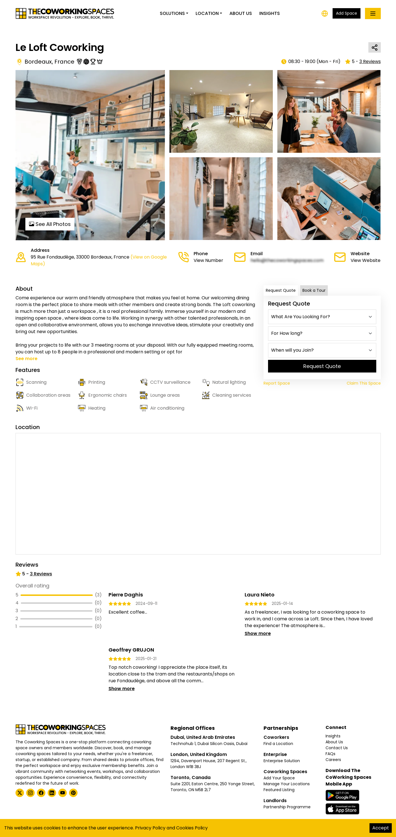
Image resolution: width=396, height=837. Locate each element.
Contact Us (337, 748)
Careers (333, 759)
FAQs (330, 754)
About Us (240, 13)
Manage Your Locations (287, 784)
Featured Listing (279, 790)
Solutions (172, 13)
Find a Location (278, 743)
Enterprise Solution (282, 761)
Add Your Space (279, 778)
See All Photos (50, 224)
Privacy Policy (150, 828)
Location (207, 13)
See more (26, 358)
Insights (269, 13)
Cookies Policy (192, 828)
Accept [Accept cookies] (380, 828)
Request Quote (281, 290)
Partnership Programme (287, 807)
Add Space (346, 13)
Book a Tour (314, 290)
